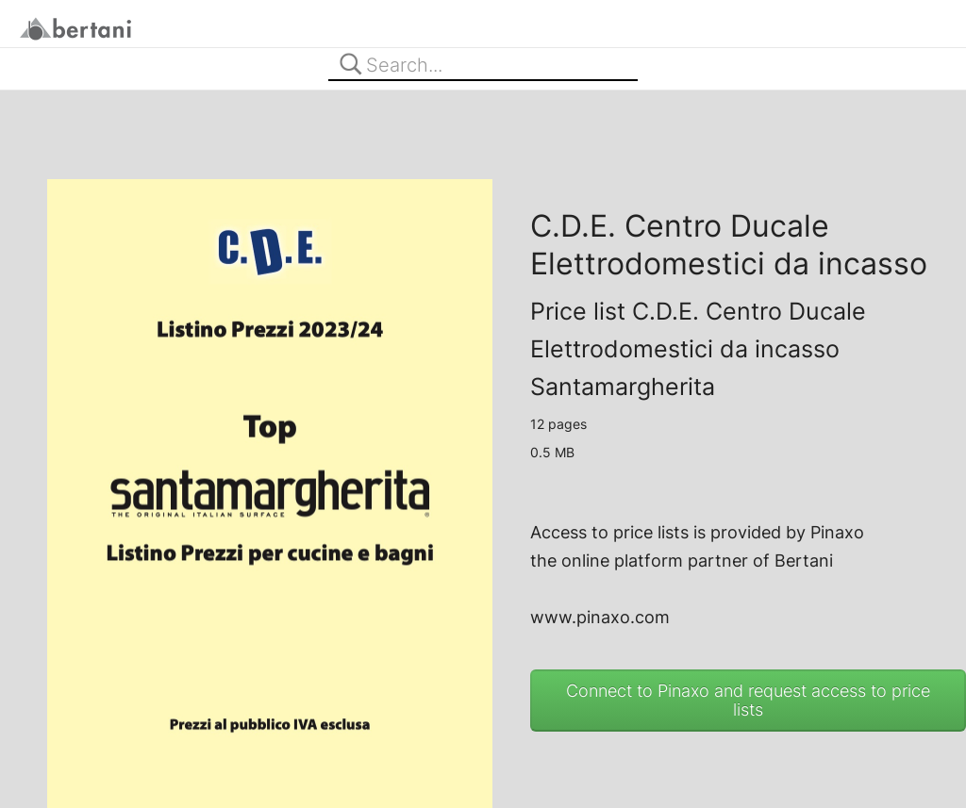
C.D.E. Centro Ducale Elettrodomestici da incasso (728, 244)
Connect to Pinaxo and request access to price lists (748, 700)
